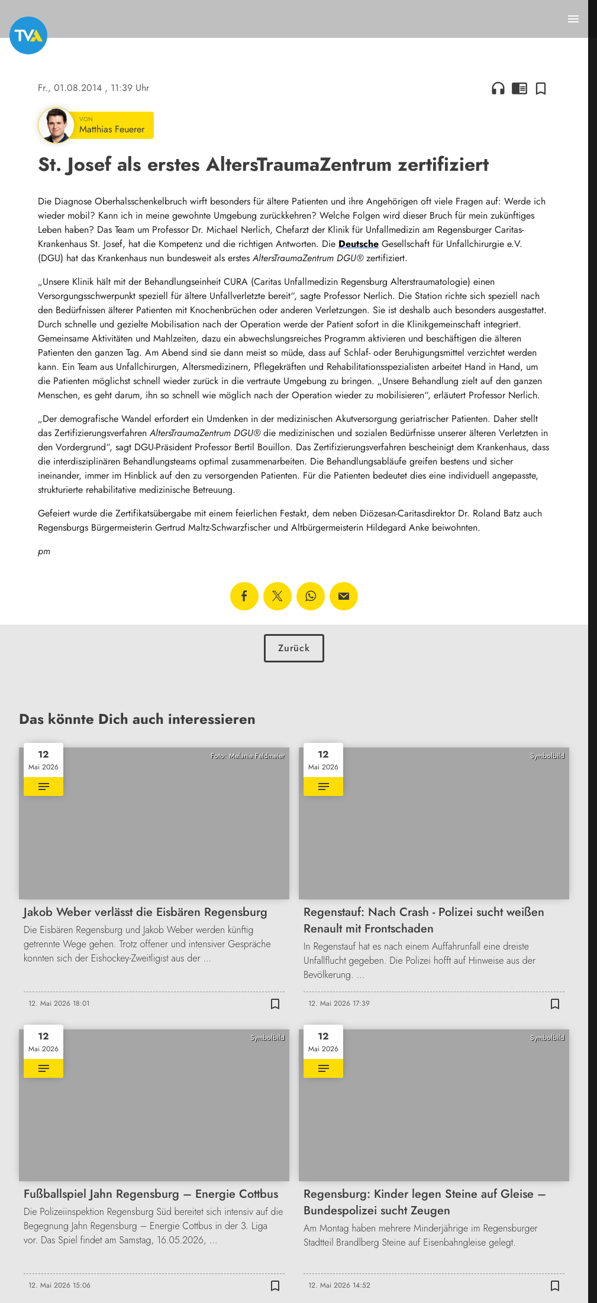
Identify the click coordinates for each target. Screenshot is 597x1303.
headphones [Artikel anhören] (498, 88)
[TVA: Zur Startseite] (28, 35)
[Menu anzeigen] (573, 19)
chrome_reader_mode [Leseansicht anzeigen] (519, 88)
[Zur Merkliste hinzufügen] (540, 88)
